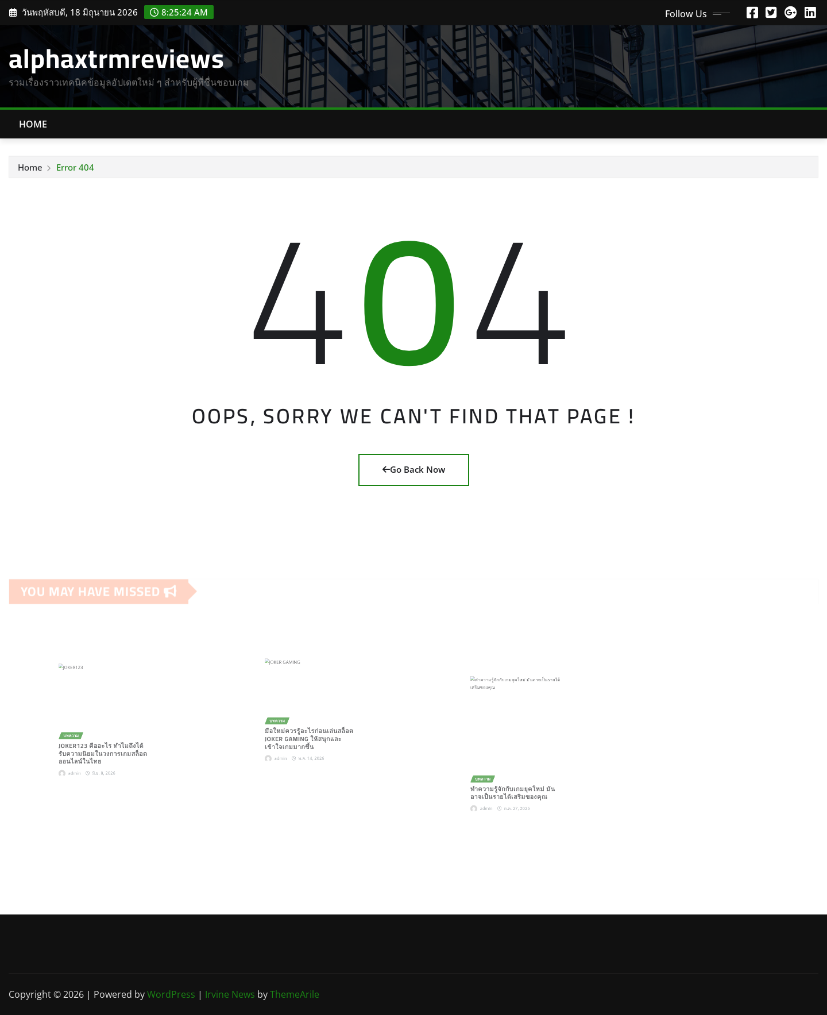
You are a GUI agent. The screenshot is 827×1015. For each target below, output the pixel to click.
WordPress (171, 994)
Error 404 (75, 168)
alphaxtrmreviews (117, 58)
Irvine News (230, 994)
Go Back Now (413, 469)
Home (33, 124)
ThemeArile (294, 994)
